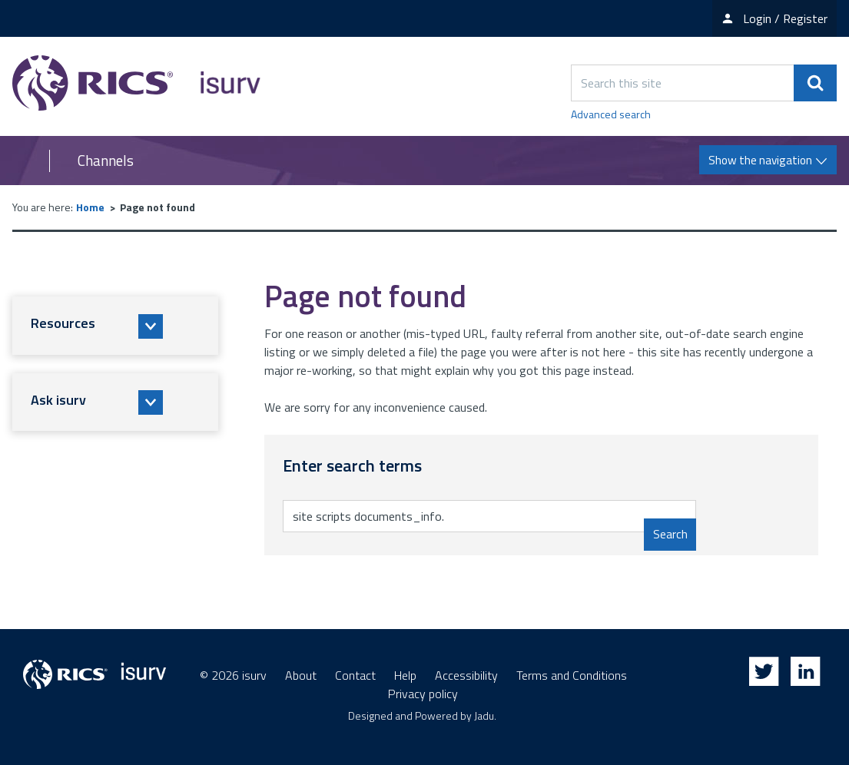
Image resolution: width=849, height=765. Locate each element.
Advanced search (611, 114)
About (301, 675)
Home (90, 207)
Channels (106, 160)
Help (405, 675)
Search (669, 534)
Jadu (484, 715)
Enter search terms (353, 499)
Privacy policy (423, 693)
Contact (355, 675)
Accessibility (466, 675)
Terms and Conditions (571, 675)
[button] (115, 325)
